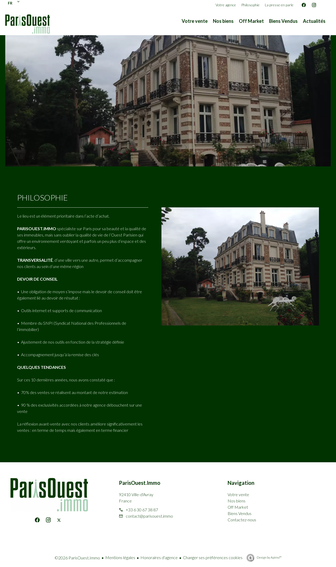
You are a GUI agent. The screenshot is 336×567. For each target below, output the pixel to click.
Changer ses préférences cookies (213, 557)
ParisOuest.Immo (139, 483)
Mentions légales (120, 557)
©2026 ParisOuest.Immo (77, 557)
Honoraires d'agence (159, 557)
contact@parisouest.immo (149, 515)
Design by (269, 557)
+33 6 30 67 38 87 (142, 509)
